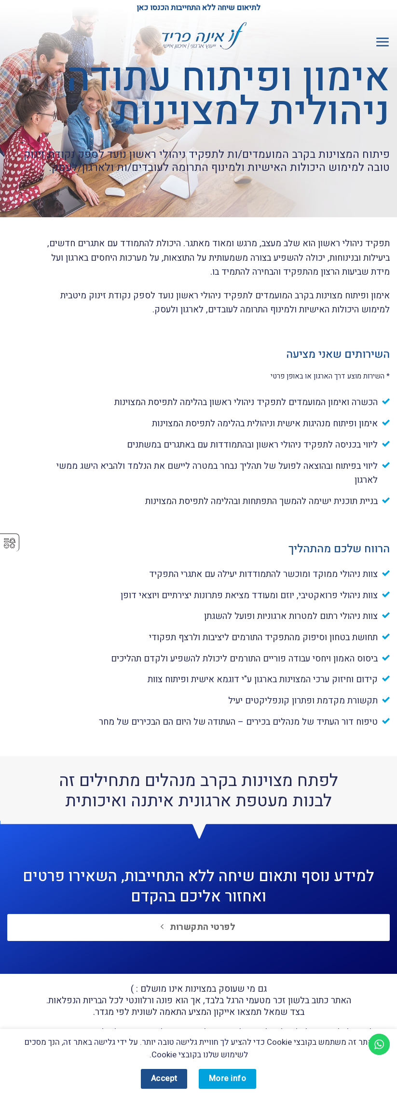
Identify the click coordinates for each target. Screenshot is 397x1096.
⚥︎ (9, 543)
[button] (382, 42)
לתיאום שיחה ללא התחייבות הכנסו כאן (198, 8)
